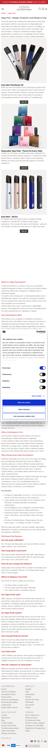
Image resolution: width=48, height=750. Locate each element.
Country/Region (33, 746)
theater (28, 707)
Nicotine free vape (32, 700)
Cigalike (28, 689)
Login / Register (46, 8)
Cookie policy (6, 705)
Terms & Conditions (8, 692)
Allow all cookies (24, 402)
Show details (37, 396)
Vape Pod (11, 13)
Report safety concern (9, 707)
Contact (4, 715)
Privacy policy (6, 697)
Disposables (29, 694)
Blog (3, 720)
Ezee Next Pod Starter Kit (12, 85)
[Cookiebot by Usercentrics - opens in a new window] (36, 332)
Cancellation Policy (8, 694)
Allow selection (24, 409)
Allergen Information (8, 733)
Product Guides (7, 723)
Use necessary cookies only (24, 416)
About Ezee (5, 718)
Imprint (3, 689)
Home (3, 13)
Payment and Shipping (9, 700)
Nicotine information (8, 725)
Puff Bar (28, 697)
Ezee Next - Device (9, 217)
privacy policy (11, 360)
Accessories (29, 705)
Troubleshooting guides (10, 728)
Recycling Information (9, 702)
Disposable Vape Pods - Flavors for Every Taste (21, 151)
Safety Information (8, 731)
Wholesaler (29, 702)
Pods (27, 692)
